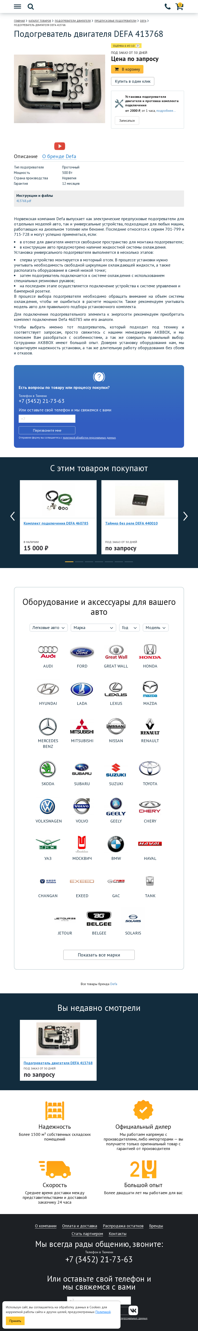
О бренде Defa (59, 156)
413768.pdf (23, 201)
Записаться (127, 120)
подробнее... (166, 110)
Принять (15, 1321)
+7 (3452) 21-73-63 (42, 401)
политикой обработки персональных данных (89, 437)
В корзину (127, 69)
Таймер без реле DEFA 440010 (131, 523)
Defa (113, 984)
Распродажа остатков (123, 1225)
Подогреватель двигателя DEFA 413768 (58, 1062)
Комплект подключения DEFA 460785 (56, 523)
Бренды (156, 1225)
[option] (39, 146)
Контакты (117, 1233)
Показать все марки (99, 955)
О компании (45, 1225)
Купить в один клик (133, 81)
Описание (26, 156)
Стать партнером (87, 1233)
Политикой (103, 1312)
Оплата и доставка (79, 1225)
